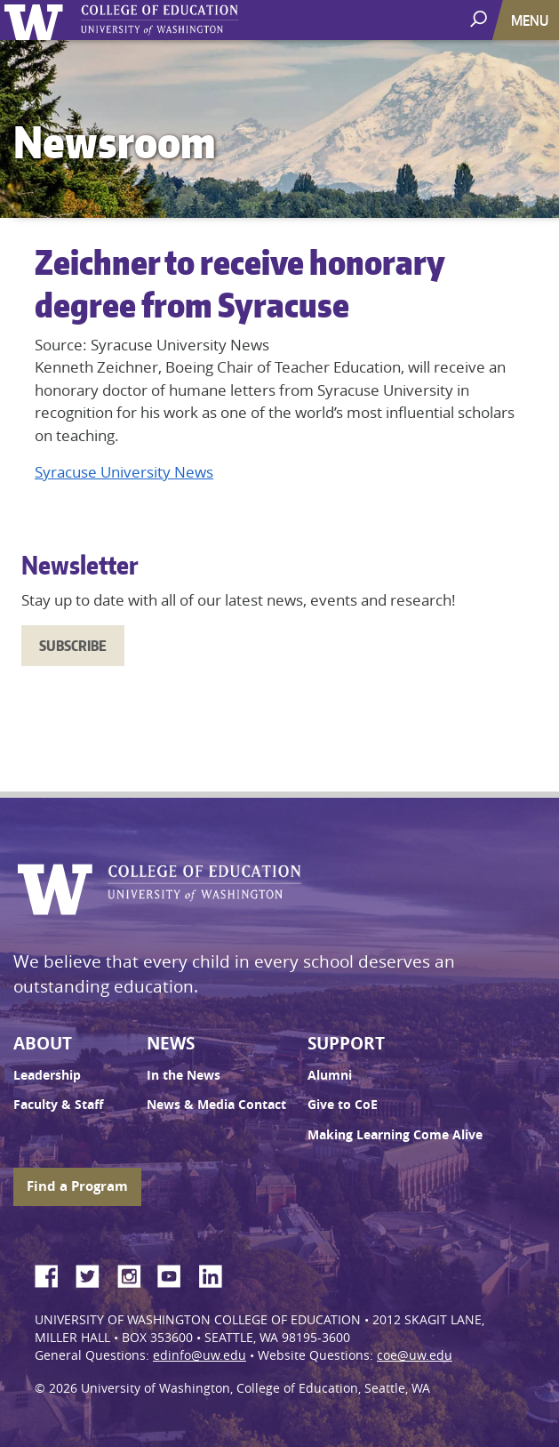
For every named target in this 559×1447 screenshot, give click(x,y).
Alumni (329, 1075)
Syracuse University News (124, 472)
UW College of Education (191, 20)
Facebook (53, 1273)
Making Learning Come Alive (395, 1135)
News (171, 1043)
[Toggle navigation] (531, 20)
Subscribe (73, 646)
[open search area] (480, 19)
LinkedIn (217, 1273)
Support (346, 1043)
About (42, 1043)
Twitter (94, 1273)
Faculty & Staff (58, 1104)
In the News (183, 1075)
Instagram (135, 1273)
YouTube (176, 1273)
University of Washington (36, 20)
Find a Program (77, 1186)
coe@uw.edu (414, 1355)
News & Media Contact (216, 1104)
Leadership (47, 1075)
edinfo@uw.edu (199, 1355)
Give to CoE (342, 1104)
